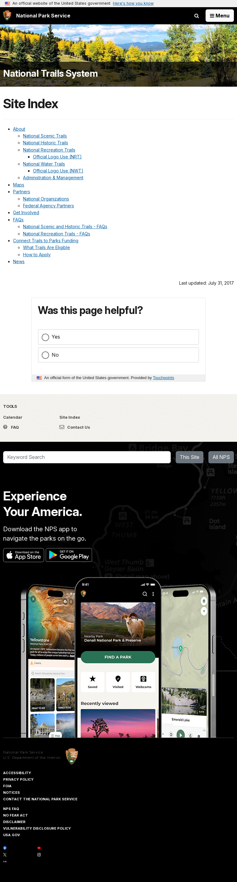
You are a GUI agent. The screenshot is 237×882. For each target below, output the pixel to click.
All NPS (221, 457)
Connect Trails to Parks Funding (45, 240)
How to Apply (37, 254)
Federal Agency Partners (48, 205)
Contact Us (74, 427)
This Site (189, 457)
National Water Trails (44, 163)
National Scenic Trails (45, 135)
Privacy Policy (18, 779)
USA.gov (11, 835)
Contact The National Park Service (40, 799)
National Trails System (50, 73)
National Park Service (23, 752)
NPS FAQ (11, 809)
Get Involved (26, 212)
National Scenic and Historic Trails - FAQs (65, 226)
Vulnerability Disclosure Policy (37, 828)
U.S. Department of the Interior (32, 757)
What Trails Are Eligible (46, 247)
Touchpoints (163, 377)
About (19, 129)
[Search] (87, 457)
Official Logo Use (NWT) (58, 170)
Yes (56, 337)
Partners (21, 191)
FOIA (7, 786)
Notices (11, 792)
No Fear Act (15, 815)
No (55, 355)
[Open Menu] (220, 15)
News (19, 261)
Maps (18, 184)
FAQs (18, 219)
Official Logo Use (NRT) (57, 156)
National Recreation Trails (49, 149)
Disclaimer (14, 822)
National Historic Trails (45, 142)
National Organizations (46, 198)
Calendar (12, 417)
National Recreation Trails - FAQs (56, 233)
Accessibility (17, 773)
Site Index (69, 417)
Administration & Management (53, 177)
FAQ (11, 427)
